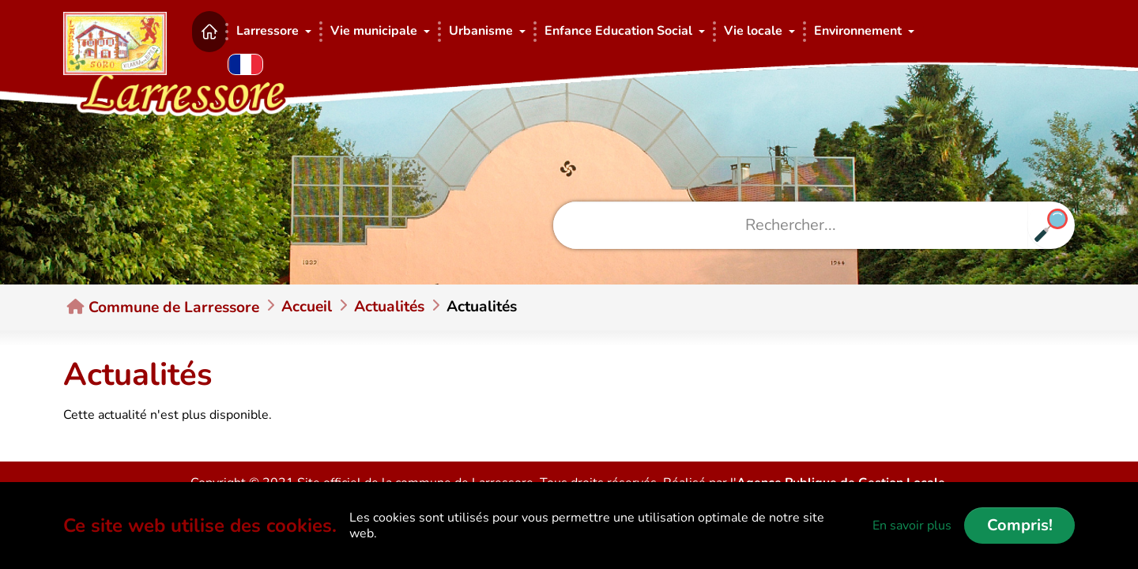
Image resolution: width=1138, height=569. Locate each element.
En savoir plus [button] (911, 525)
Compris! (1020, 525)
